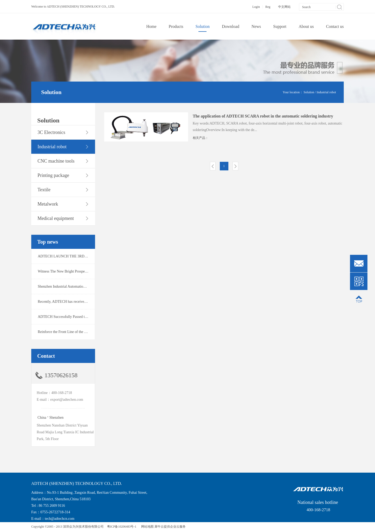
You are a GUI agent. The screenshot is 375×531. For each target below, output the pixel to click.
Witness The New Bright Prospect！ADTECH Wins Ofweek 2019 (86, 271)
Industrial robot (326, 92)
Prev (212, 166)
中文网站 (284, 7)
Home (151, 26)
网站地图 (147, 526)
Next (235, 166)
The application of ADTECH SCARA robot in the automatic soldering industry (263, 116)
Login (256, 7)
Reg (267, 7)
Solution (309, 92)
